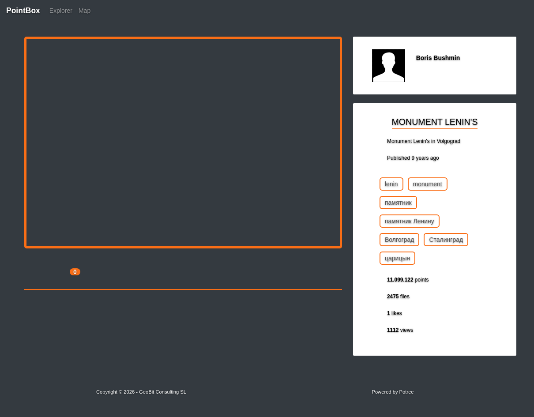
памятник (398, 202)
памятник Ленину (409, 221)
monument (427, 184)
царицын (397, 258)
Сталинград (446, 239)
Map (84, 10)
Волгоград (399, 239)
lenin (391, 184)
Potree (406, 391)
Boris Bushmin (438, 57)
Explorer (60, 10)
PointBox (23, 10)
